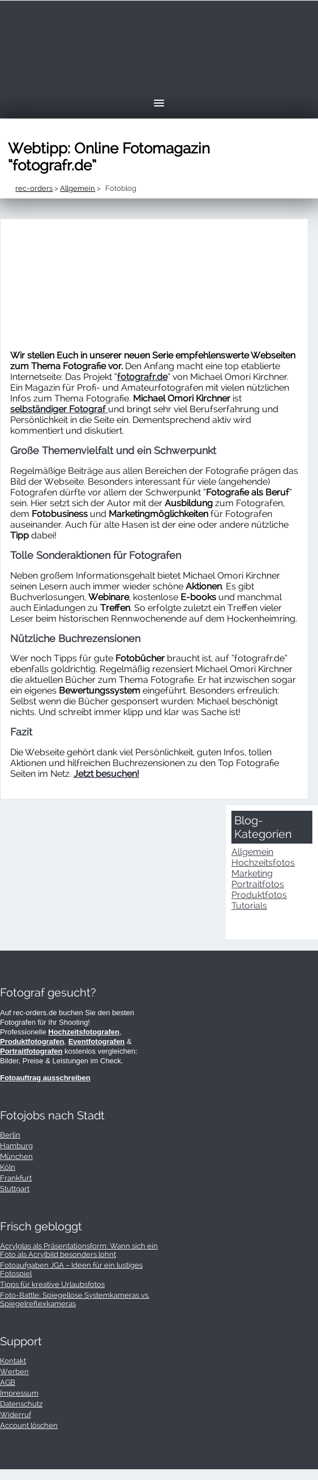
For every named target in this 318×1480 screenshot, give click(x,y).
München (16, 1156)
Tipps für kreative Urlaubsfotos (52, 1284)
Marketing (252, 873)
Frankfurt (16, 1178)
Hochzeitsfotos (263, 862)
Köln (7, 1167)
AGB (7, 1382)
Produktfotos (259, 894)
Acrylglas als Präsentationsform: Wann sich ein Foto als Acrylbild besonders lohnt (79, 1250)
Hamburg (16, 1145)
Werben (14, 1371)
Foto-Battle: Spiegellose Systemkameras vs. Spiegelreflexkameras (74, 1299)
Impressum (19, 1393)
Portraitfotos (257, 884)
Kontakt (13, 1361)
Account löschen (29, 1425)
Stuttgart (14, 1188)
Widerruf (15, 1414)
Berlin (10, 1135)
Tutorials (249, 905)
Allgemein (252, 851)
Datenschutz (21, 1404)
